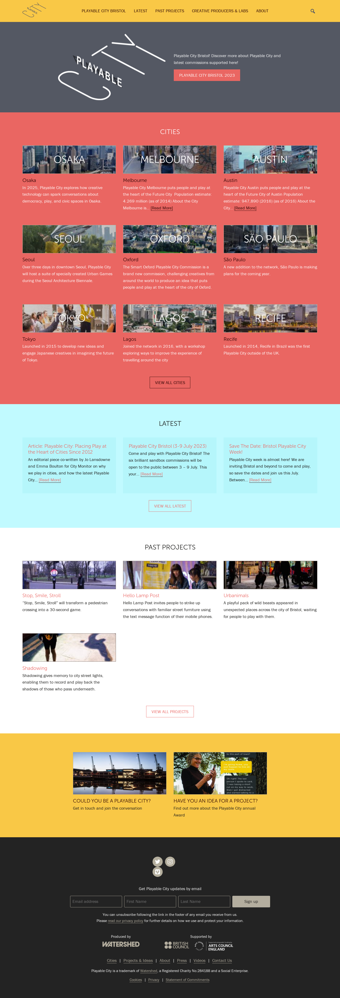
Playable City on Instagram (170, 862)
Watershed (121, 944)
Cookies (136, 979)
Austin (230, 180)
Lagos (129, 339)
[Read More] (162, 208)
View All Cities (170, 382)
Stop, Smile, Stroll (69, 575)
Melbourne (135, 180)
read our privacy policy (125, 920)
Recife (230, 339)
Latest (140, 10)
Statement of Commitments (187, 979)
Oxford (130, 259)
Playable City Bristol (104, 10)
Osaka (29, 180)
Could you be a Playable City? (119, 773)
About (262, 10)
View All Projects (170, 711)
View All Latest (170, 506)
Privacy (153, 979)
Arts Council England (214, 946)
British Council (177, 945)
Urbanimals (270, 575)
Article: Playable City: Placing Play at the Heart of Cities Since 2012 (67, 449)
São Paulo (235, 259)
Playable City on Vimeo (158, 872)
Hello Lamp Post (170, 575)
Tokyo (29, 339)
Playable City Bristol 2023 (207, 75)
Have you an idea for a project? (220, 773)
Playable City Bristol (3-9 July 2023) (168, 446)
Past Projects (169, 10)
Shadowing (69, 647)
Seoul (28, 259)
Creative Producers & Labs (220, 10)
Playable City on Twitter (158, 862)
